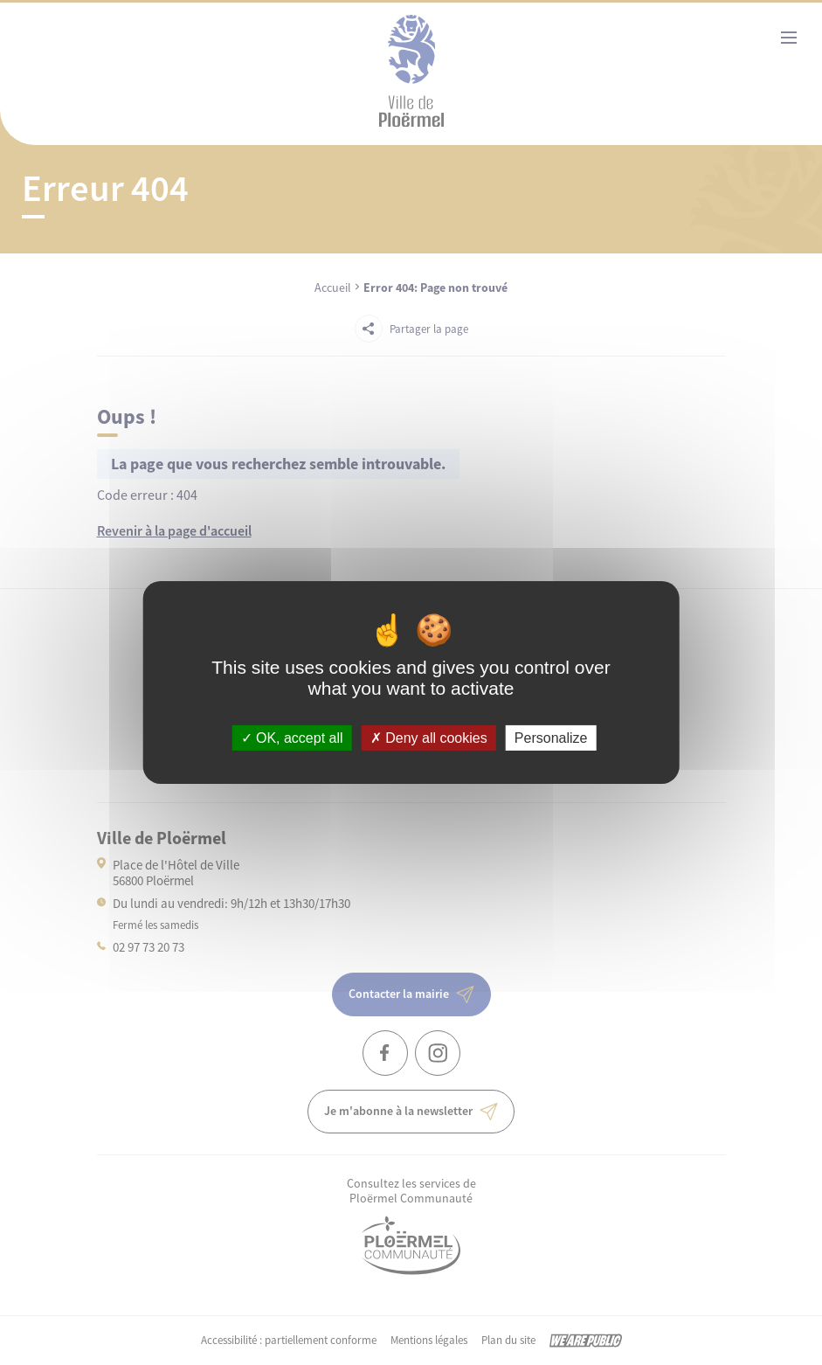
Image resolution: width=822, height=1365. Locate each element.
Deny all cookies (428, 738)
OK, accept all (292, 738)
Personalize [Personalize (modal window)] (551, 738)
